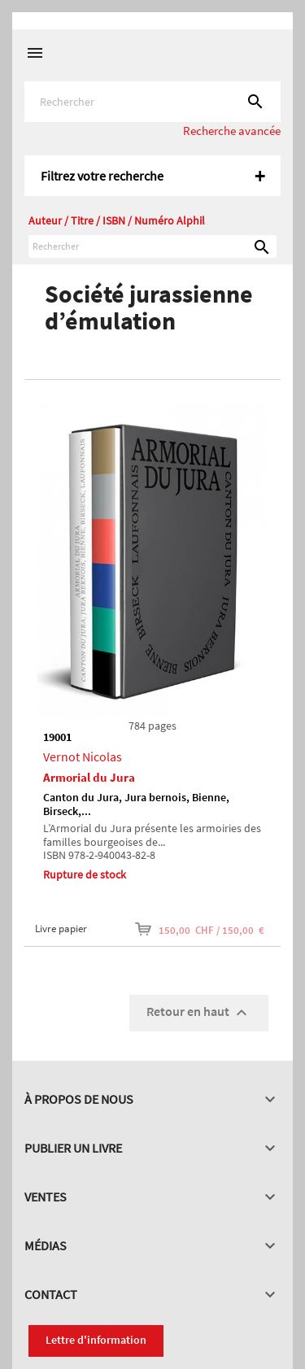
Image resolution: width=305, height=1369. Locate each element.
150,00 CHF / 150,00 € (199, 929)
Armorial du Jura (89, 777)
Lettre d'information (96, 1339)
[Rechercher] (152, 101)
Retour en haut (198, 1012)
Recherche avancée (232, 130)
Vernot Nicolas (82, 756)
